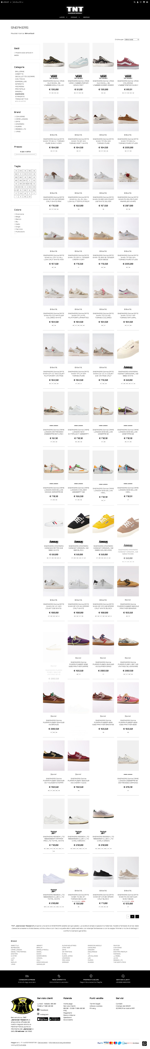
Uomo (62, 17)
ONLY (38, 960)
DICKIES (116, 949)
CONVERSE (117, 947)
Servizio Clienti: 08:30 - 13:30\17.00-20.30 (74, 1007)
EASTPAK (14, 954)
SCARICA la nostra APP (125, 1008)
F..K (89, 954)
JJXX (13, 958)
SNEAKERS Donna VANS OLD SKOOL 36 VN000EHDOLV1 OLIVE (53, 83)
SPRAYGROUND (42, 962)
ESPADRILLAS (21, 81)
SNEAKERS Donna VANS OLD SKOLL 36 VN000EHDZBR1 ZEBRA (103, 83)
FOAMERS (117, 954)
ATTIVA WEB (21, 1045)
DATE (64, 949)
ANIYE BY (116, 945)
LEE (89, 958)
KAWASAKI (66, 958)
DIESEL (39, 952)
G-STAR (14, 956)
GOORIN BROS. (42, 956)
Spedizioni (67, 1017)
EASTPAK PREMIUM (120, 952)
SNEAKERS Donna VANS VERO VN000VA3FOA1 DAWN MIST (78, 83)
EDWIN (39, 954)
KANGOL (40, 958)
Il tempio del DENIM (123, 1006)
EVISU (64, 954)
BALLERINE (19, 71)
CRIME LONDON (16, 949)
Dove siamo (68, 1020)
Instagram (44, 1014)
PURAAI (90, 960)
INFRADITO (19, 84)
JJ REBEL (117, 956)
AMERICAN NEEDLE (95, 945)
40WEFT (40, 945)
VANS (13, 964)
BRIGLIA (39, 947)
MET (12, 960)
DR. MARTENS (67, 952)
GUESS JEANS (67, 956)
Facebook (44, 1010)
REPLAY (14, 962)
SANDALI (18, 91)
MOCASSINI (19, 86)
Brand (86, 17)
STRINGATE (20, 96)
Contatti (119, 1004)
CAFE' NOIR (66, 947)
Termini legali (95, 1004)
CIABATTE (19, 74)
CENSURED (92, 947)
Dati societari (43, 1042)
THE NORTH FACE (119, 962)
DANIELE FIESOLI (43, 949)
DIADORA (91, 949)
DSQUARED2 (92, 952)
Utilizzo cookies (96, 1006)
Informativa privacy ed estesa (60, 1042)
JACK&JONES (93, 956)
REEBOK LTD (118, 960)
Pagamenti (67, 1013)
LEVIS (115, 958)
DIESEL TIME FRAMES (18, 952)
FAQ (65, 1010)
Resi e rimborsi (69, 1015)
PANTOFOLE (20, 89)
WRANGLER (41, 964)
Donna (74, 17)
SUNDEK (91, 962)
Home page (67, 1004)
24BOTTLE (15, 945)
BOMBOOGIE (15, 947)
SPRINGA (65, 962)
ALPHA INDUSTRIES (69, 945)
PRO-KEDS (66, 960)
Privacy (93, 1008)
